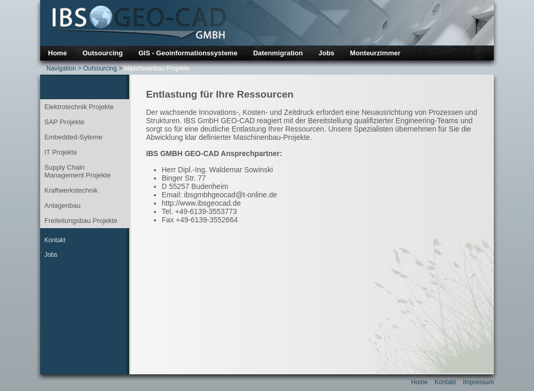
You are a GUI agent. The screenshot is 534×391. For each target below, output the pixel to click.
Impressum (478, 382)
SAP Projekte (64, 122)
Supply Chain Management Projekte (77, 171)
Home (57, 53)
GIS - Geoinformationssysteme (187, 53)
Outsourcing (102, 53)
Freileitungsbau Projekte (80, 220)
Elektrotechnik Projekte (79, 107)
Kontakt (55, 240)
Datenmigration (277, 53)
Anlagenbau (62, 205)
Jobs (326, 53)
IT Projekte (60, 152)
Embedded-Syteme (73, 137)
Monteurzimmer (375, 53)
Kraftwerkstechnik (71, 190)
